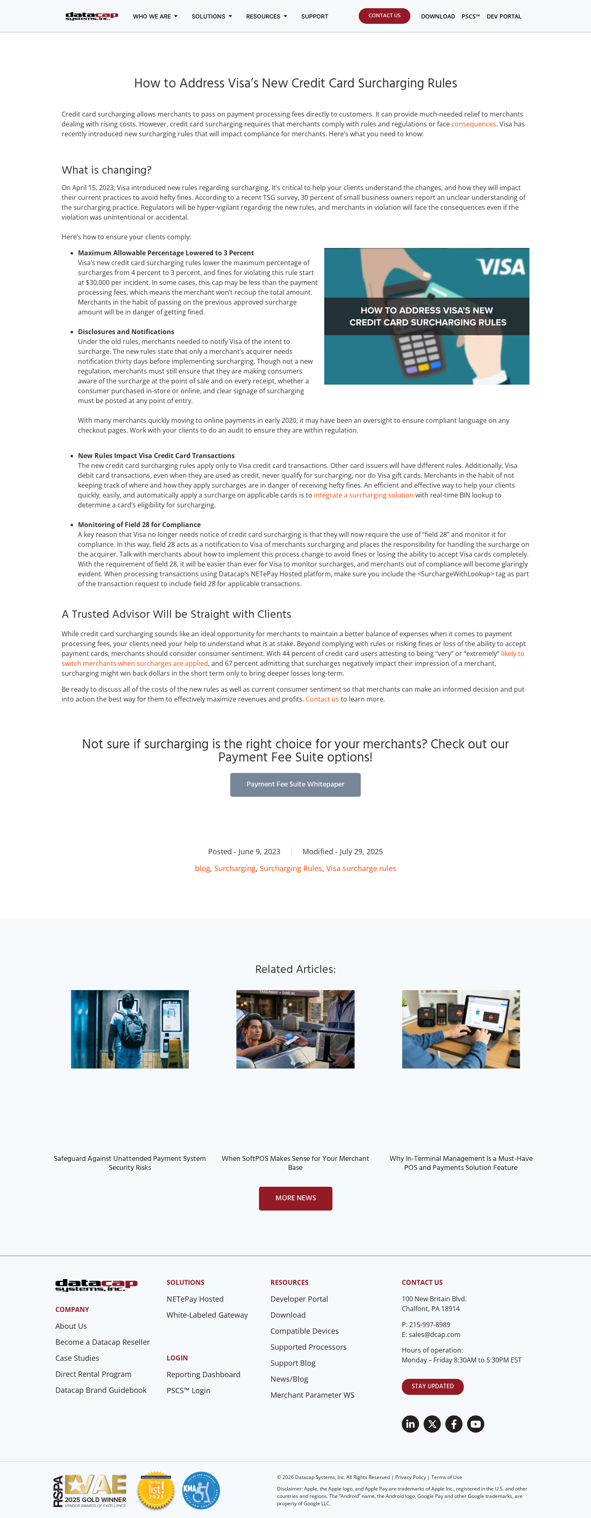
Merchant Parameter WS (312, 1395)
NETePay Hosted (195, 1299)
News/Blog (289, 1379)
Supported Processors (308, 1347)
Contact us (322, 699)
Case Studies (77, 1358)
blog (202, 868)
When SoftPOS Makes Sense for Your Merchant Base (295, 1163)
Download (288, 1315)
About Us (71, 1326)
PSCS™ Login (189, 1390)
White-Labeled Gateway (207, 1315)
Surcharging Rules (291, 868)
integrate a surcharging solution (363, 495)
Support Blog (293, 1363)
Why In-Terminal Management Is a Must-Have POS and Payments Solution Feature (461, 1163)
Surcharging (235, 868)
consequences (473, 123)
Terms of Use (446, 1477)
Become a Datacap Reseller (102, 1342)
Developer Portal (299, 1299)
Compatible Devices (304, 1331)
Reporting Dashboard (204, 1374)
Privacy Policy (410, 1477)
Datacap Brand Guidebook (101, 1390)
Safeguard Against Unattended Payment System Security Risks (130, 1163)
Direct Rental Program (93, 1374)
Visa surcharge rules (361, 868)
